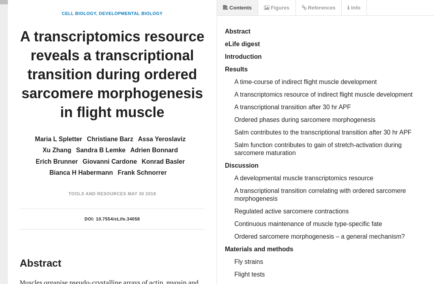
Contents (237, 8)
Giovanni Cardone (109, 161)
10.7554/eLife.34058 (118, 219)
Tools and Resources (97, 193)
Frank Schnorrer (142, 172)
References (319, 8)
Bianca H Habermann (81, 172)
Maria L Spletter (58, 139)
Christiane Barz (110, 139)
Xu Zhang (57, 150)
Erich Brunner (57, 161)
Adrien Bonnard (154, 150)
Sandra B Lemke (100, 150)
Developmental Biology (131, 13)
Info (354, 8)
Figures (277, 8)
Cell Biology (79, 13)
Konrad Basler (163, 161)
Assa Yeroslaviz (162, 139)
